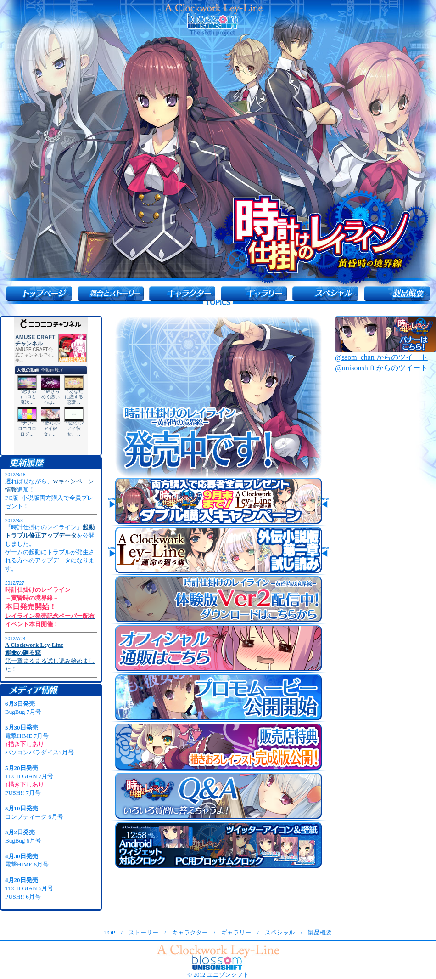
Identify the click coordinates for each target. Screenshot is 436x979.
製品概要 (320, 932)
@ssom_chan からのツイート (381, 357)
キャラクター (190, 932)
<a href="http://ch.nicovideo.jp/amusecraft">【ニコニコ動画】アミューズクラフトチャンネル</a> (51, 386)
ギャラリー (236, 932)
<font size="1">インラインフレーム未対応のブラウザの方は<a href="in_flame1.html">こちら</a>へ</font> (51, 575)
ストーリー (143, 932)
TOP (109, 932)
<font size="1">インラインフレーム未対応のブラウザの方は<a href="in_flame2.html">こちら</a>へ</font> (51, 802)
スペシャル (280, 932)
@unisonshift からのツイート (381, 368)
